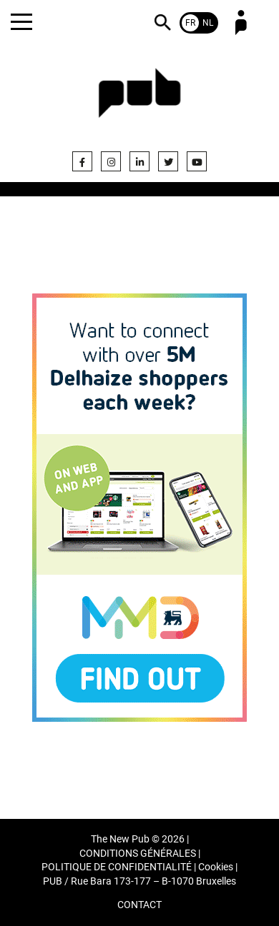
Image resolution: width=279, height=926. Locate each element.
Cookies (215, 867)
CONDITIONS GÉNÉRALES (137, 853)
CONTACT (139, 905)
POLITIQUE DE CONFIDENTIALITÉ (116, 867)
